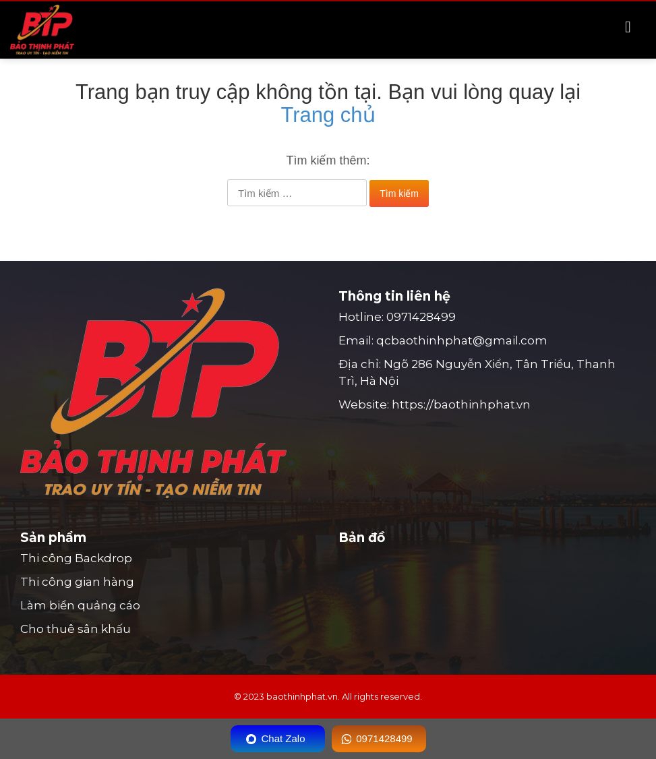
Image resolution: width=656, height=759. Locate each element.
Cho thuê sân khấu (75, 629)
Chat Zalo (283, 738)
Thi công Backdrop (76, 558)
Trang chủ (327, 115)
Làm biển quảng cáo (80, 605)
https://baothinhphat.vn (461, 404)
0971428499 (421, 317)
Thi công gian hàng (77, 581)
